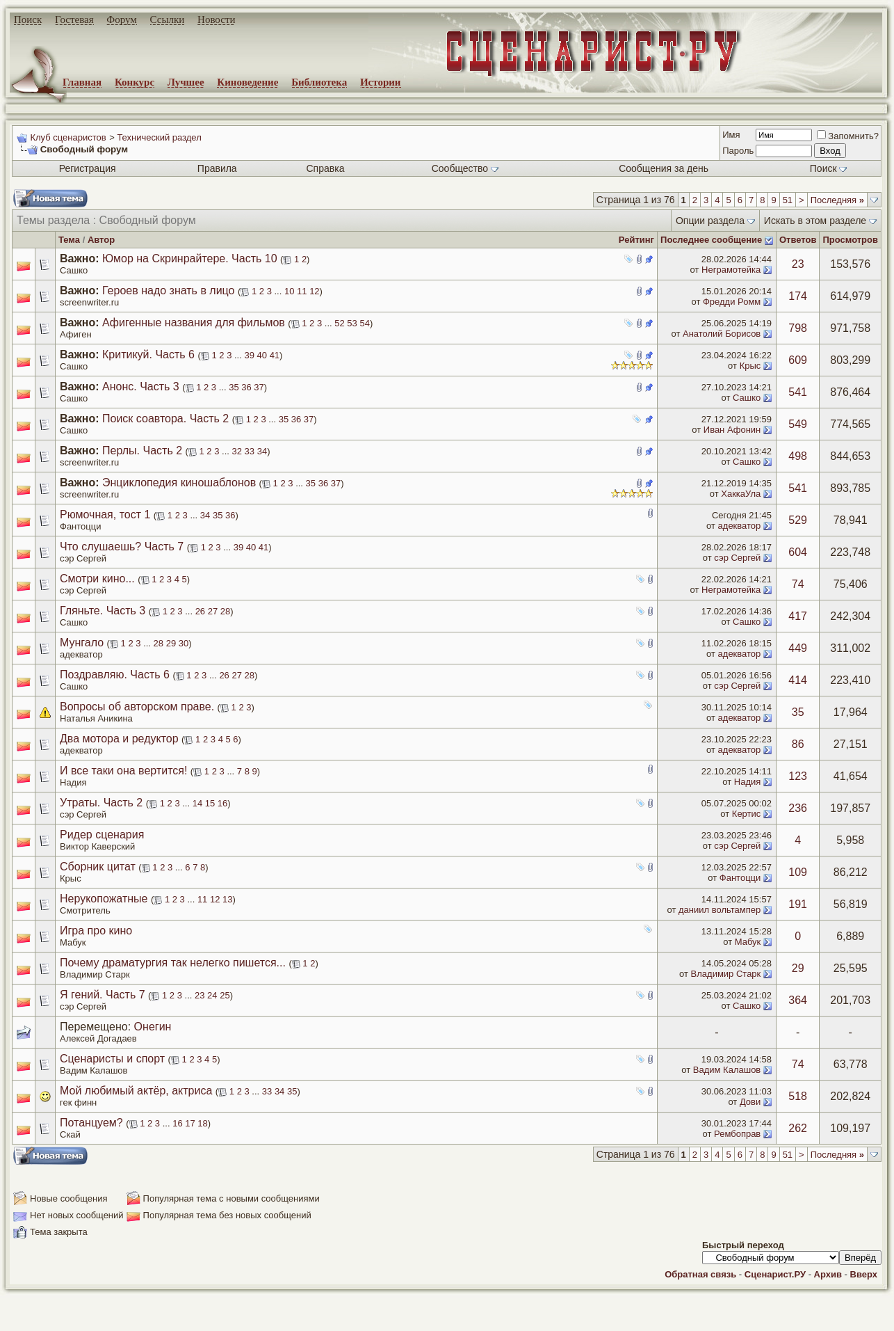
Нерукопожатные (103, 898)
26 (200, 611)
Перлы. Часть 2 (142, 450)
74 (798, 584)
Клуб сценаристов (68, 137)
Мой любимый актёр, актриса (136, 1091)
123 (797, 776)
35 (233, 387)
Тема (69, 239)
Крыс (750, 365)
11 (302, 291)
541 (797, 392)
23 (798, 264)
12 (314, 291)
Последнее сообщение (711, 239)
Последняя (837, 200)
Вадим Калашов (93, 1070)
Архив (828, 1274)
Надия (73, 782)
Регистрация (87, 168)
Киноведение (247, 82)
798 (797, 328)
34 (262, 451)
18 (202, 1123)
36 (246, 387)
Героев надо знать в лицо (168, 290)
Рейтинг (636, 239)
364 (797, 1000)
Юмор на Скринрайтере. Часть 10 (189, 258)
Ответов (798, 239)
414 (797, 680)
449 (797, 648)
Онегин (153, 1027)
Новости (216, 19)
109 (797, 872)
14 (197, 803)
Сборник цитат (98, 866)
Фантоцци (80, 526)
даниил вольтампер (719, 909)
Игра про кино (96, 931)
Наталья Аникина (96, 718)
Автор (101, 239)
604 (797, 552)
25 (224, 995)
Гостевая (74, 19)
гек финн (78, 1102)
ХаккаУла (741, 493)
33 (249, 451)
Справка (326, 168)
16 (222, 803)
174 (797, 296)
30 (183, 643)
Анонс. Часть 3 (140, 386)
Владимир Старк (95, 974)
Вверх (863, 1274)
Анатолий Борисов (722, 333)
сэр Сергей (83, 558)
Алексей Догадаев (98, 1038)
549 (797, 424)
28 (225, 611)
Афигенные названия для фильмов (193, 322)
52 (339, 323)
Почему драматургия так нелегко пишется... (173, 963)
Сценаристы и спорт (112, 1059)
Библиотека (319, 82)
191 (797, 904)
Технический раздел (159, 137)
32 (237, 451)
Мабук (73, 942)
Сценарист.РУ (775, 1274)
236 (797, 808)
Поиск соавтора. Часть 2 (165, 418)
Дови (750, 1102)
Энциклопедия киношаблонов (179, 482)
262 (797, 1128)
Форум (121, 19)
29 (171, 643)
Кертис (746, 813)
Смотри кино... (97, 578)
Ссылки (167, 19)
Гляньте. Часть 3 (102, 610)
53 (352, 323)
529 (797, 520)
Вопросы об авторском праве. (137, 706)
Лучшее (186, 82)
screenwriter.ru (89, 302)
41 (274, 355)
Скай (70, 1134)
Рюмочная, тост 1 (105, 514)
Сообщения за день (663, 168)
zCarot (556, 1320)
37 (258, 387)
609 (797, 360)
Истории (380, 82)
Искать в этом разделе (815, 220)
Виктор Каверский (97, 846)
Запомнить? (848, 136)
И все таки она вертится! (123, 770)
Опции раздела (710, 220)
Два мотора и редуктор (119, 738)
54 (364, 323)
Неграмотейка (731, 269)
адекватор (739, 525)
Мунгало (82, 642)
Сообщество (465, 168)
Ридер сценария (102, 834)
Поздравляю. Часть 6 (115, 674)
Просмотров (850, 239)
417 (797, 616)
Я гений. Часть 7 (102, 995)
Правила (217, 168)
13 (227, 899)
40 (262, 355)
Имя (731, 134)
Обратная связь (700, 1274)
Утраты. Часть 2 (101, 802)
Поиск (28, 19)
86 (798, 744)
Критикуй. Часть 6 (148, 354)
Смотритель (85, 910)
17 (190, 1123)
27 (213, 611)
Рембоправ (737, 1134)
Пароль (738, 150)
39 (249, 355)
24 (212, 995)
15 (210, 803)
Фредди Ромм (732, 301)
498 (797, 456)
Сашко (74, 270)
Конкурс (134, 82)
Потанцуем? (91, 1123)
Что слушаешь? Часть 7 (122, 546)
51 (788, 200)
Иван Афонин (732, 429)
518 (797, 1096)
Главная (82, 82)
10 (289, 291)
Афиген (76, 334)
